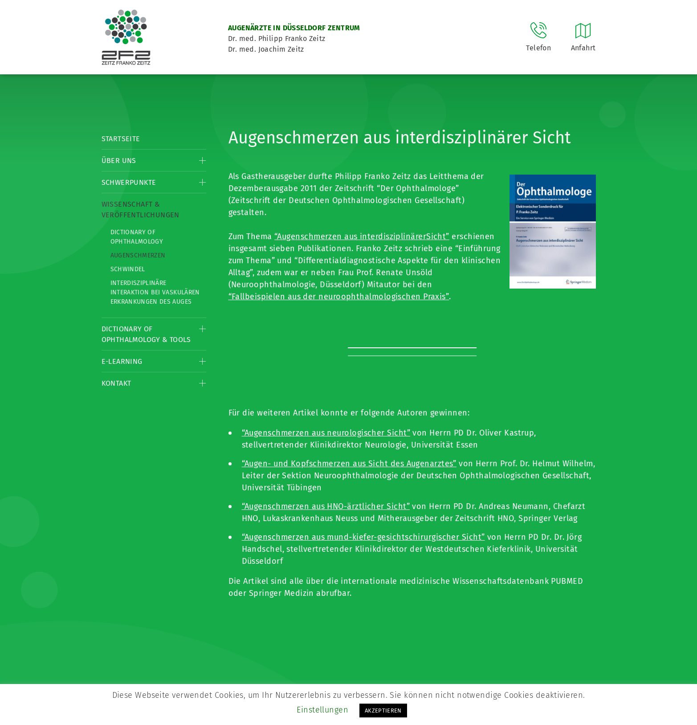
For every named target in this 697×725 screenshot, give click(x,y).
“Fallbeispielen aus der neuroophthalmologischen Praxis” (338, 296)
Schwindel (127, 269)
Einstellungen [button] (322, 710)
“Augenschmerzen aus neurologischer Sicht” (326, 433)
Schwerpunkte (129, 182)
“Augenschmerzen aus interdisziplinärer (350, 236)
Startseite (121, 138)
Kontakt (116, 383)
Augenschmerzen (138, 255)
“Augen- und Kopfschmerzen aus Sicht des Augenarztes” (349, 463)
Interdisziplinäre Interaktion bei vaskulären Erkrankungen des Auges (155, 292)
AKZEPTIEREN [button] (383, 710)
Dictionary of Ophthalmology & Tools (146, 334)
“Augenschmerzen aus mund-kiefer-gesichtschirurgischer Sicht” (363, 537)
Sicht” (437, 236)
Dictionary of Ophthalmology (136, 236)
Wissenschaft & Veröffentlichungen (140, 209)
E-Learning (122, 361)
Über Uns (119, 160)
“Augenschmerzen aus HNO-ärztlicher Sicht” (326, 506)
